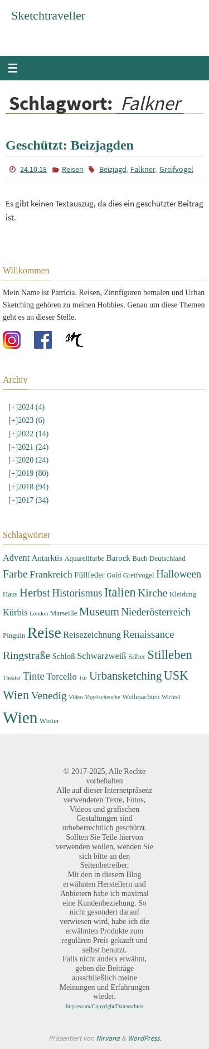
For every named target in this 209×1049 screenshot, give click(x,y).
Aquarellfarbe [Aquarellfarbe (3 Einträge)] (84, 558)
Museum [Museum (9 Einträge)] (99, 611)
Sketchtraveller (48, 15)
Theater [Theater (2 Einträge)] (12, 678)
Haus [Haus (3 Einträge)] (10, 594)
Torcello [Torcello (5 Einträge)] (61, 676)
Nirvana (108, 1038)
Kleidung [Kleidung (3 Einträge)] (182, 594)
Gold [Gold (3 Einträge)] (113, 575)
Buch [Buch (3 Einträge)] (139, 558)
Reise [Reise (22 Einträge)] (44, 632)
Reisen (73, 169)
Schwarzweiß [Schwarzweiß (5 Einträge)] (101, 656)
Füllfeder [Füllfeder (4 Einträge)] (89, 574)
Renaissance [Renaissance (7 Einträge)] (148, 634)
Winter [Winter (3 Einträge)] (49, 720)
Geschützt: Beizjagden (70, 145)
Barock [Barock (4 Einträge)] (118, 558)
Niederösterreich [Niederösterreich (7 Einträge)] (156, 612)
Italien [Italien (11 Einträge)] (119, 592)
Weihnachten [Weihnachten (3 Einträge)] (140, 696)
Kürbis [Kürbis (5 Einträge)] (15, 612)
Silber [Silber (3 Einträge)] (136, 656)
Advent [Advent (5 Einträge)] (16, 557)
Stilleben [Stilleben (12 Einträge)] (169, 655)
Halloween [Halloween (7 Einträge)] (178, 574)
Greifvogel (176, 169)
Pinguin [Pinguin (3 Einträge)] (14, 635)
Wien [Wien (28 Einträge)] (20, 717)
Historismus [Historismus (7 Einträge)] (77, 593)
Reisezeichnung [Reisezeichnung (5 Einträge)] (92, 634)
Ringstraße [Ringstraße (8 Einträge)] (26, 655)
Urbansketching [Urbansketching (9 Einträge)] (125, 676)
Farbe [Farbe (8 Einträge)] (15, 574)
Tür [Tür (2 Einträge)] (83, 678)
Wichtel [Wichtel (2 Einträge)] (171, 697)
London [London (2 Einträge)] (39, 613)
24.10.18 (33, 169)
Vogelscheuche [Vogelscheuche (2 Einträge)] (102, 697)
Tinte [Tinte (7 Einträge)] (34, 676)
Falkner (142, 169)
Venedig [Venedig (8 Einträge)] (48, 695)
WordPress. (144, 1038)
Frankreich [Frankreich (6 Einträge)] (51, 574)
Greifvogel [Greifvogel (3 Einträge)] (138, 575)
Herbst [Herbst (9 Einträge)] (35, 592)
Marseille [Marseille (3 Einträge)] (63, 613)
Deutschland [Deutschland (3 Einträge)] (167, 558)
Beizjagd (113, 169)
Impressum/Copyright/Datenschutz (105, 1006)
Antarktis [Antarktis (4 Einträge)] (47, 558)
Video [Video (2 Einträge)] (75, 697)
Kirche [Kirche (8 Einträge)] (152, 593)
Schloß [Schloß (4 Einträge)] (63, 656)
